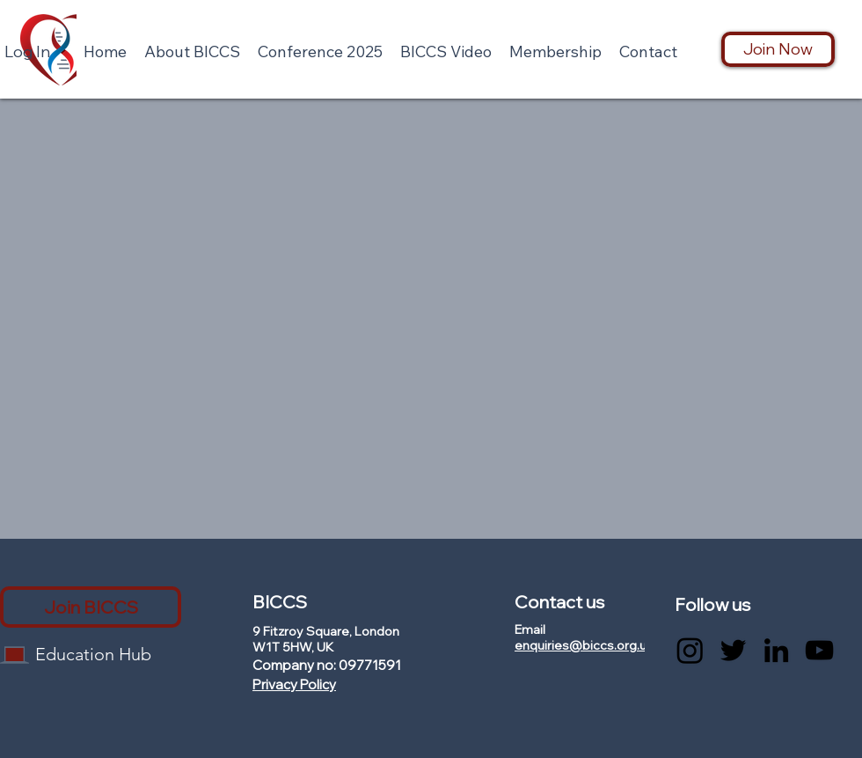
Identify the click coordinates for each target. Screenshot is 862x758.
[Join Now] (778, 49)
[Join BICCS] (90, 607)
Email (530, 629)
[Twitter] (733, 650)
